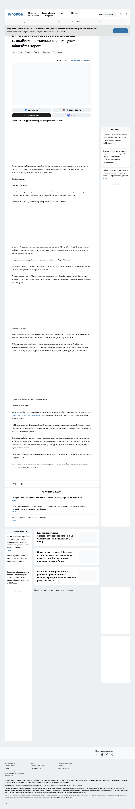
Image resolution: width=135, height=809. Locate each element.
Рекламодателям (40, 22)
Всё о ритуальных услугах (17, 22)
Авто (63, 13)
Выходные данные (10, 763)
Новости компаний (63, 768)
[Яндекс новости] (71, 110)
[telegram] (22, 483)
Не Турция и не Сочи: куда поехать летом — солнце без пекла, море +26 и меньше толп (51, 499)
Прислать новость (106, 14)
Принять (120, 31)
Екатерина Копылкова (80, 60)
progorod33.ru (67, 785)
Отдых (28, 52)
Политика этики (9, 765)
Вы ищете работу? (93, 22)
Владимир (57, 52)
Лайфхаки (49, 16)
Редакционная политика (65, 763)
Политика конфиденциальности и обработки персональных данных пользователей (15, 773)
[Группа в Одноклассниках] (102, 754)
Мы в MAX (76, 22)
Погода (74, 13)
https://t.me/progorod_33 (54, 790)
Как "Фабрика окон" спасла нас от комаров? (51, 519)
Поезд (36, 52)
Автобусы (17, 52)
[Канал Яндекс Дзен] (31, 115)
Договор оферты (36, 768)
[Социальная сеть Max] (71, 115)
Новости (32, 13)
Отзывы (7, 768)
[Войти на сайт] (126, 14)
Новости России (48, 13)
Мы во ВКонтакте (59, 22)
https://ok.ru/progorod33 (39, 790)
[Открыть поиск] (121, 14)
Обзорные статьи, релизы (38, 765)
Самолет (46, 52)
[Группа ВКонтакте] (31, 110)
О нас (32, 763)
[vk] (15, 483)
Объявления (33, 16)
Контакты (60, 765)
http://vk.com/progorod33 (23, 790)
